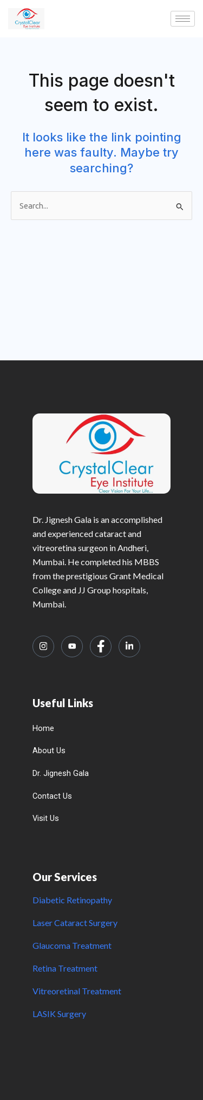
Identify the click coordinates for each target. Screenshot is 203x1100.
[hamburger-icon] (183, 19)
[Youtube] (72, 646)
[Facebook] (101, 646)
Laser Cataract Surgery (74, 922)
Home (43, 728)
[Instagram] (43, 646)
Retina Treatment (64, 968)
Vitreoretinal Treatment (76, 991)
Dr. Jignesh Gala (60, 773)
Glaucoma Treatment (72, 945)
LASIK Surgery (59, 1013)
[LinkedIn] (129, 646)
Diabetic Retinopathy (72, 900)
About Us (49, 750)
